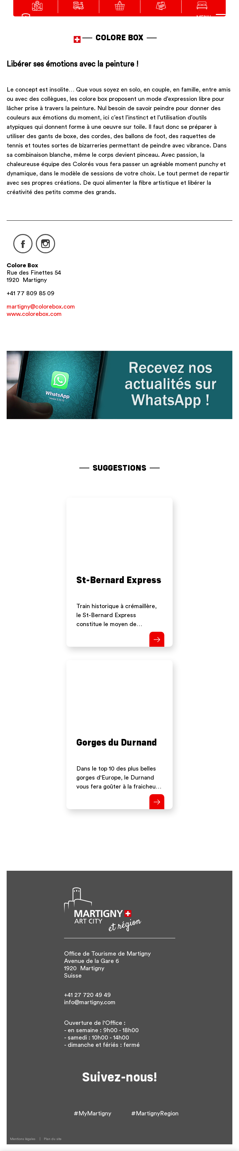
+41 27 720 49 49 (87, 995)
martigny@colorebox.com (41, 307)
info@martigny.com (90, 1002)
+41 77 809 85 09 (30, 293)
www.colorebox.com (34, 314)
